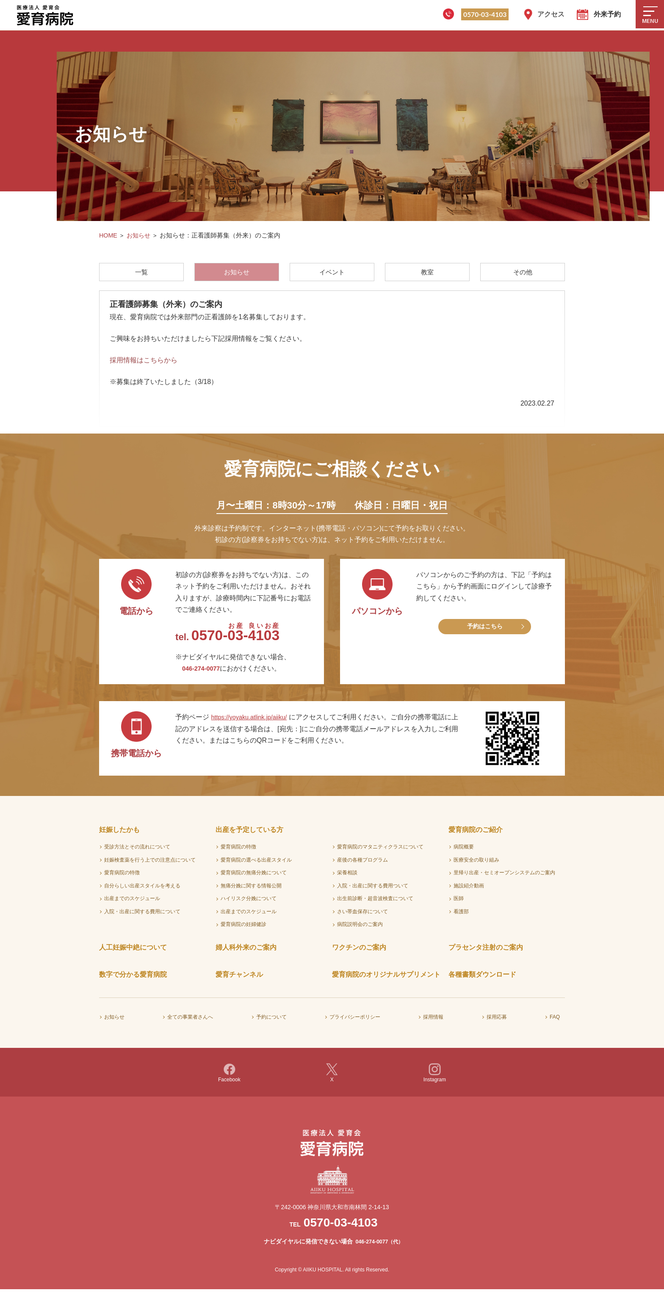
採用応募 (497, 1020)
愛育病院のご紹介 (475, 833)
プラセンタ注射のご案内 (485, 950)
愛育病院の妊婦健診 (243, 928)
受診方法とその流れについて (137, 850)
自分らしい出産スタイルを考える (142, 889)
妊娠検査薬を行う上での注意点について (150, 863)
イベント (332, 272)
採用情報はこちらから (143, 362)
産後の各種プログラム (362, 863)
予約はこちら (485, 630)
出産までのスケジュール (132, 902)
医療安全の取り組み (476, 863)
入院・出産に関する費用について (142, 914)
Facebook (229, 1076)
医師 (459, 902)
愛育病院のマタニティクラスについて (380, 850)
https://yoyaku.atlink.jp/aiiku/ (254, 720)
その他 (523, 272)
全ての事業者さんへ (190, 1020)
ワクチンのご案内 (359, 950)
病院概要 (464, 850)
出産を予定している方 (249, 833)
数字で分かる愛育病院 (133, 977)
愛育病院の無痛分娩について (254, 876)
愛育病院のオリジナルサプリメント (386, 977)
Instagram (434, 1076)
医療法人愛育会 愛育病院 (46, 15)
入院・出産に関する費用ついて (372, 889)
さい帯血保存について (362, 914)
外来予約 (607, 14)
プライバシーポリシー (354, 1020)
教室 (427, 272)
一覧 (141, 272)
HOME (108, 235)
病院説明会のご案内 (360, 928)
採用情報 (433, 1020)
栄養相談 (347, 876)
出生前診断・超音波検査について (375, 902)
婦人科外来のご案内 (246, 950)
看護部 (461, 914)
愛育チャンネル (239, 977)
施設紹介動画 (469, 889)
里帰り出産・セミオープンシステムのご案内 (504, 876)
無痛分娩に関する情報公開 (251, 889)
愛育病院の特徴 (122, 876)
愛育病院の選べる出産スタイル (256, 863)
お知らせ (139, 235)
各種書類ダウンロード (482, 977)
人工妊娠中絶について (133, 950)
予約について (271, 1020)
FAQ (555, 1020)
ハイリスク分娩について (249, 902)
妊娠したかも (119, 833)
